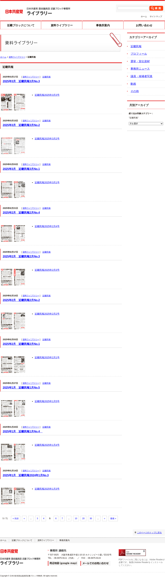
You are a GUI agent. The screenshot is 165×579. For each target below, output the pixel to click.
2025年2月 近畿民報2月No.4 (21, 212)
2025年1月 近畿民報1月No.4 (23, 431)
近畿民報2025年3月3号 (47, 95)
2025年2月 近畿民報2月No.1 (21, 343)
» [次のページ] (104, 518)
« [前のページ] (24, 518)
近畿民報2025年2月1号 (47, 357)
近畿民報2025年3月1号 (47, 182)
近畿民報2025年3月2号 (47, 138)
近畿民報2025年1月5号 (47, 401)
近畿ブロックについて (20, 25)
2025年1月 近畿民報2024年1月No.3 (26, 475)
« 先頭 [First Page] (16, 518)
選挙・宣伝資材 (140, 61)
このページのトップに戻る (149, 532)
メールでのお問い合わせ (95, 563)
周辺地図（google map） (63, 563)
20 (83, 518)
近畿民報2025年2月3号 (47, 270)
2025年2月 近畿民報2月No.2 (21, 300)
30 (91, 518)
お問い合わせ (144, 25)
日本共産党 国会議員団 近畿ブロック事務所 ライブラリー (37, 11)
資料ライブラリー (62, 25)
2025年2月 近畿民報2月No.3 (21, 256)
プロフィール (139, 53)
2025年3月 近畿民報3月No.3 (21, 81)
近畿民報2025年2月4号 (47, 226)
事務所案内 (103, 25)
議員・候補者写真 (141, 76)
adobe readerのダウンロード (132, 552)
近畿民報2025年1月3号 (47, 488)
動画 (133, 83)
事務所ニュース (140, 68)
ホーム (144, 16)
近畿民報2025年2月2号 (47, 313)
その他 (135, 91)
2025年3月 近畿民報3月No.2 (21, 125)
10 (76, 518)
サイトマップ (156, 16)
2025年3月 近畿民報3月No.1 (21, 168)
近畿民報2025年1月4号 (47, 445)
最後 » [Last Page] (113, 518)
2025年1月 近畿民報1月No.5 (21, 387)
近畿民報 (46, 77)
